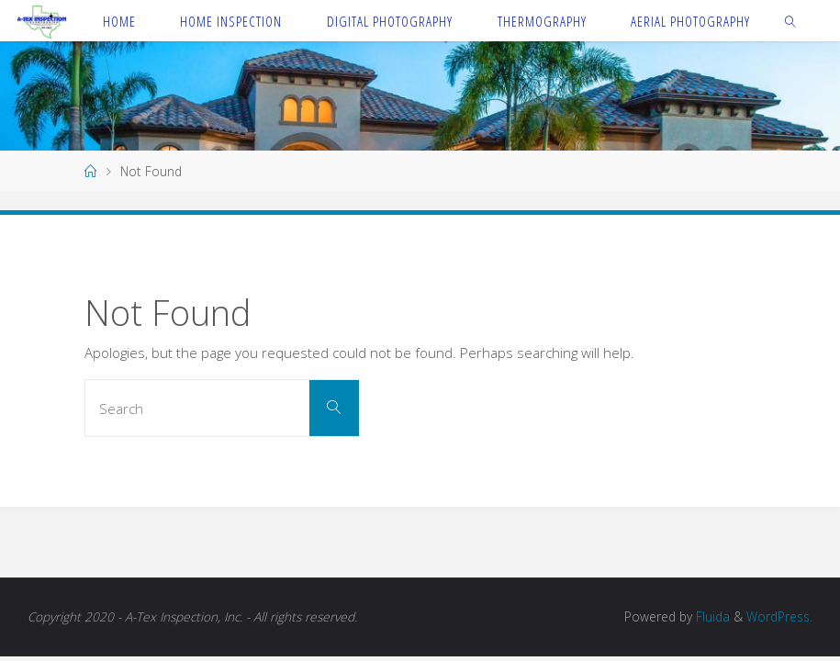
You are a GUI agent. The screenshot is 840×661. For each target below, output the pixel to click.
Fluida (711, 616)
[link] (791, 20)
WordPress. (779, 616)
